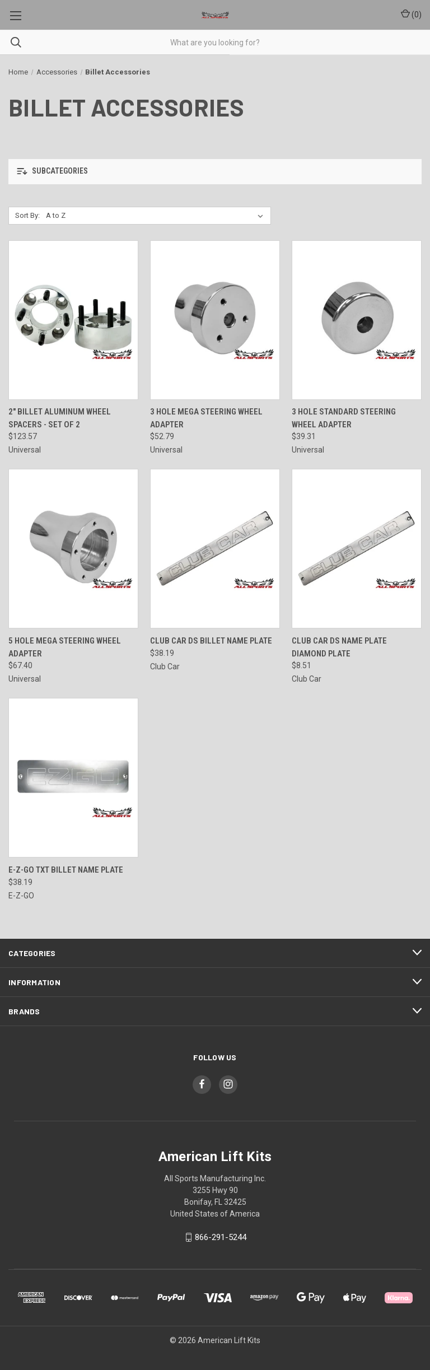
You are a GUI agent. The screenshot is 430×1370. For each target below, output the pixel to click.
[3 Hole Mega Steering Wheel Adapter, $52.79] (215, 320)
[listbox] (156, 215)
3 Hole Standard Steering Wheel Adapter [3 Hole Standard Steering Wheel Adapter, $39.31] (344, 418)
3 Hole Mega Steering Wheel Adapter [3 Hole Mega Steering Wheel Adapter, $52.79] (206, 418)
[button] (215, 171)
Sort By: (27, 215)
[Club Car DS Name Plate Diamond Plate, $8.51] (356, 548)
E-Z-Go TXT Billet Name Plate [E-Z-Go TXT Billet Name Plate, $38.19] (65, 870)
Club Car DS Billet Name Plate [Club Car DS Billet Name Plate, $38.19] (211, 641)
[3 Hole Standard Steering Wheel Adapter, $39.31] (356, 320)
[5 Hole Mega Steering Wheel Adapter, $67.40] (73, 548)
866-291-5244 (220, 1237)
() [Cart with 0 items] (411, 14)
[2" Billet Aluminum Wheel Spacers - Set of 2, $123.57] (73, 320)
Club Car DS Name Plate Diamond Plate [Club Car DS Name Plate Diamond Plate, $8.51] (339, 647)
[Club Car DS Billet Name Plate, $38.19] (215, 548)
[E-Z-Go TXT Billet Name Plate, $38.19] (73, 777)
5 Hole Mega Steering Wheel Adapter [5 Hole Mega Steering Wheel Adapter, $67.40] (64, 647)
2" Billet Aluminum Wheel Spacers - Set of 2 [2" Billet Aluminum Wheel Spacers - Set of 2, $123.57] (59, 418)
